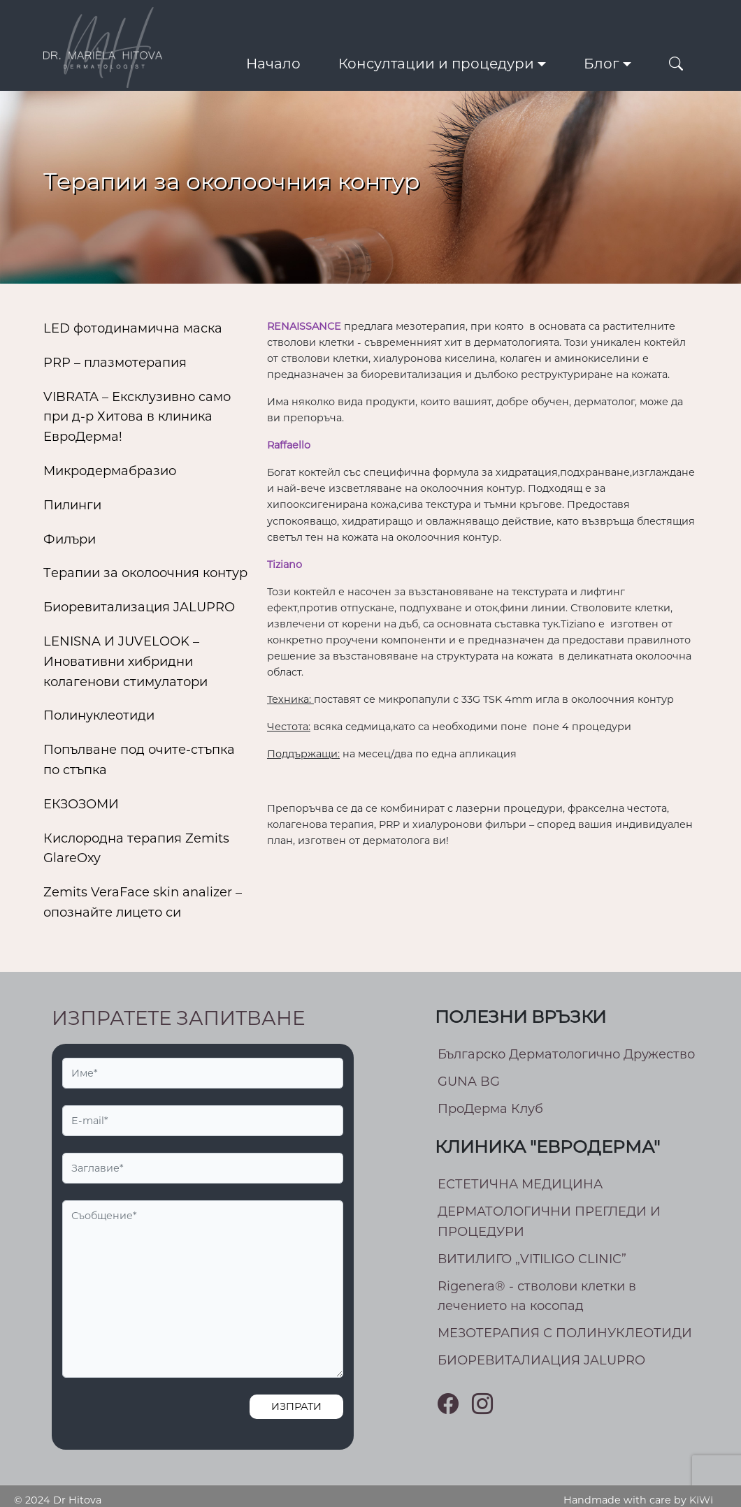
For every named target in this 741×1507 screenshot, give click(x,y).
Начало (273, 63)
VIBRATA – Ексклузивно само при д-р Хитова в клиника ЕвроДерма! (137, 417)
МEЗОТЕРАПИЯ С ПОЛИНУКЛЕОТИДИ (565, 1333)
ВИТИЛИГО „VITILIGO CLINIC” (532, 1259)
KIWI (701, 1500)
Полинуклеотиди (98, 715)
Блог (601, 63)
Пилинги (72, 505)
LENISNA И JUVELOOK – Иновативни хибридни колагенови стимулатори (125, 662)
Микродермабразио (109, 471)
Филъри (69, 539)
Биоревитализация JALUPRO (139, 607)
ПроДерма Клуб (490, 1108)
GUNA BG (469, 1081)
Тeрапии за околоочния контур (145, 573)
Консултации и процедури (436, 63)
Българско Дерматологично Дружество (566, 1054)
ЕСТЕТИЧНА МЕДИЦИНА (520, 1184)
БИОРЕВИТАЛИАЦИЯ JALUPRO (541, 1360)
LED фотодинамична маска (132, 328)
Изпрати (296, 1406)
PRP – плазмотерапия (115, 362)
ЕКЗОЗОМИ (81, 804)
